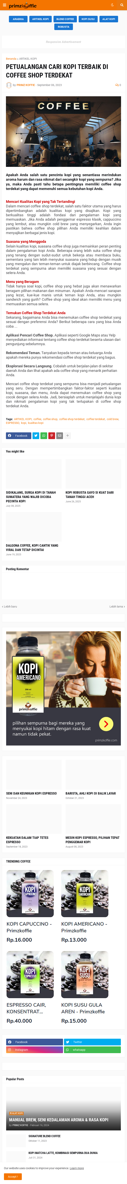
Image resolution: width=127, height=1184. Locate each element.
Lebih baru (10, 606)
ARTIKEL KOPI (28, 58)
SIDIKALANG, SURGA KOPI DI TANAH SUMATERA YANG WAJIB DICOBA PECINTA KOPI (31, 496)
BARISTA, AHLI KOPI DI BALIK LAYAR (91, 793)
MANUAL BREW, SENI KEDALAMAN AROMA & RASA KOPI (58, 1119)
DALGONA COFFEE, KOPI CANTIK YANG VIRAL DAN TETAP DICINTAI (32, 547)
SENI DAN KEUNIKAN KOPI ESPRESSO (31, 793)
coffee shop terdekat (72, 419)
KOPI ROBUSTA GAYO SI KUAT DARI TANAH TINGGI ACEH (90, 494)
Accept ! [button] (13, 1176)
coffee (37, 419)
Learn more (77, 1168)
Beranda (11, 58)
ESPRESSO (12, 422)
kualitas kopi (35, 422)
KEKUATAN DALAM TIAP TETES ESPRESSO (27, 840)
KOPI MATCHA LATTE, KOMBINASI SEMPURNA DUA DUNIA (63, 1153)
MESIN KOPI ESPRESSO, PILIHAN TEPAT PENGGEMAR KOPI (92, 840)
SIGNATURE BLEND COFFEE (44, 1136)
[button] (4, 5)
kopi (23, 422)
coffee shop (50, 419)
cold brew (112, 419)
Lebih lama (116, 606)
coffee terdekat (95, 419)
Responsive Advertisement (63, 42)
